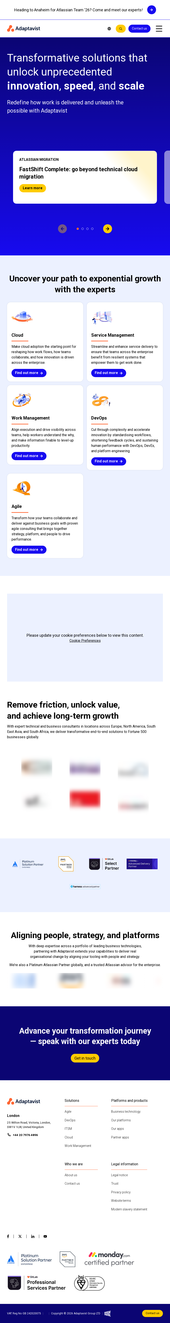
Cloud (69, 1137)
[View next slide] (107, 228)
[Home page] (54, 28)
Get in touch (85, 1058)
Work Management (78, 1146)
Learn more (32, 188)
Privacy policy (121, 1192)
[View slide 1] (78, 229)
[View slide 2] (82, 229)
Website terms (121, 1200)
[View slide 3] (87, 229)
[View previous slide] (62, 228)
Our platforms (121, 1120)
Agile (68, 1111)
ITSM (68, 1128)
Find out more (29, 373)
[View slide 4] (92, 229)
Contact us (139, 28)
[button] (85, 177)
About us (71, 1175)
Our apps (117, 1128)
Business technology (126, 1111)
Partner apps (120, 1137)
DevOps (70, 1120)
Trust (114, 1183)
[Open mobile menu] (159, 29)
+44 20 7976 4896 (25, 1135)
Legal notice (119, 1175)
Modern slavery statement (129, 1209)
